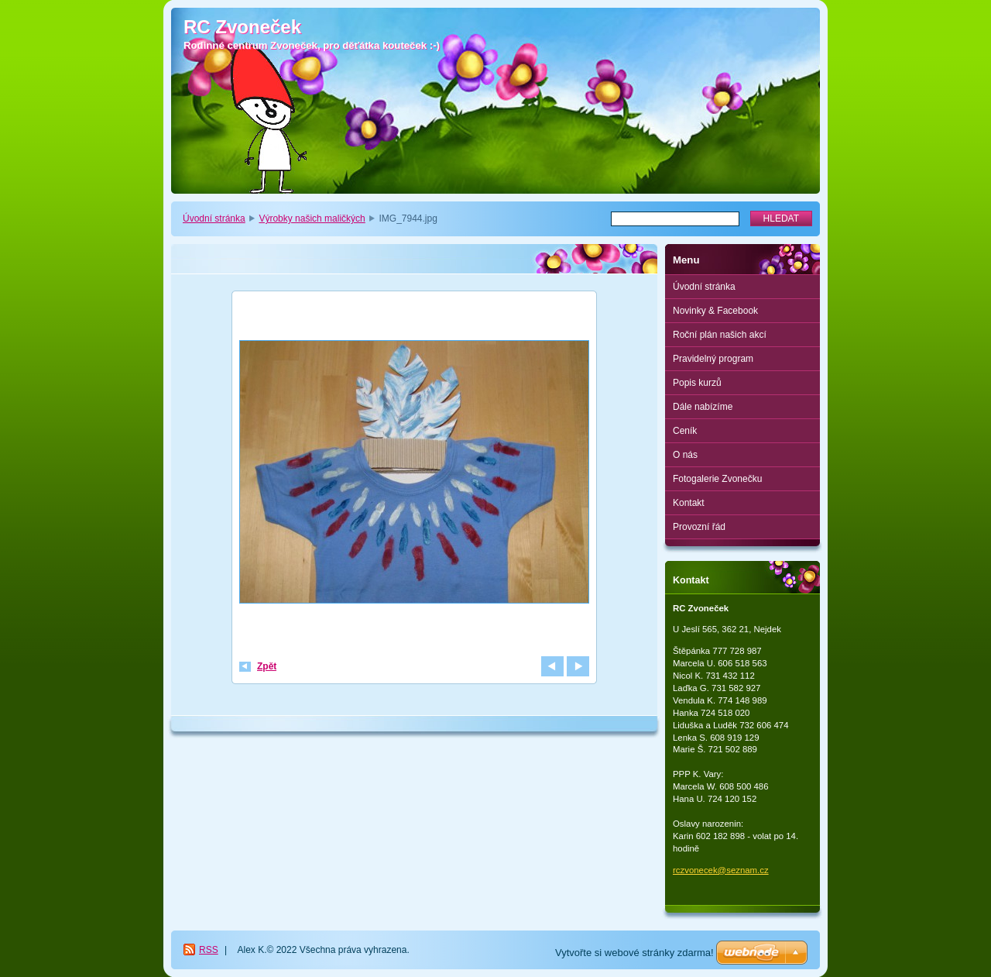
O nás (685, 454)
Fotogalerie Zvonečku (717, 478)
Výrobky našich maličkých (312, 218)
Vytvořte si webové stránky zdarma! (634, 952)
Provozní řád (699, 526)
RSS (208, 949)
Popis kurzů (697, 382)
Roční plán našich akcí (719, 334)
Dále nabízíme (702, 406)
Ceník (685, 430)
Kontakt (689, 502)
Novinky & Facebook (715, 310)
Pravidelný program (713, 358)
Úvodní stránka (214, 218)
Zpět (266, 666)
